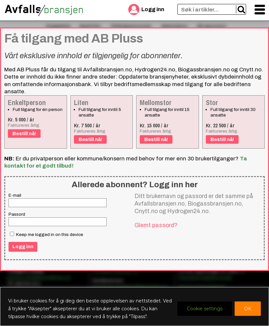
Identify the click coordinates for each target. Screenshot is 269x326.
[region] (134, 306)
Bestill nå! (24, 133)
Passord (17, 214)
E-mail (15, 195)
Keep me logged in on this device (46, 234)
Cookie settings (205, 309)
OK (247, 309)
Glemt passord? (155, 225)
